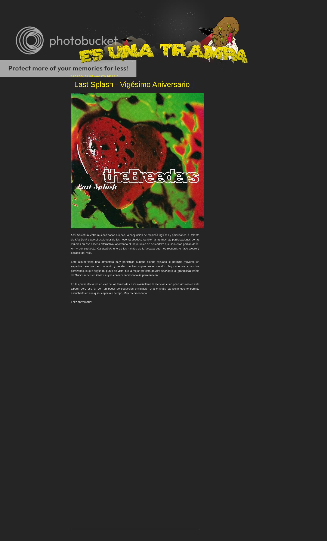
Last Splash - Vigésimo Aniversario (132, 84)
